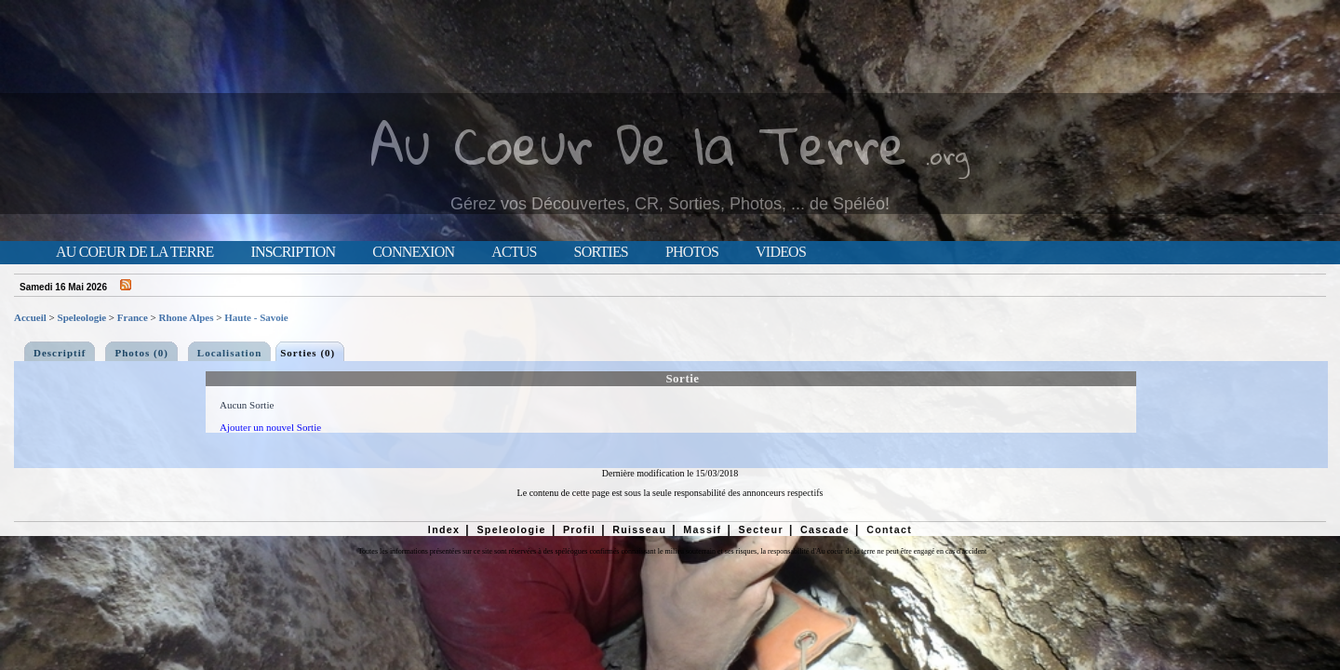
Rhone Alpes (186, 317)
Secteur (760, 529)
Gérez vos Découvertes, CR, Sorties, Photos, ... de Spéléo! (670, 203)
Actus (513, 252)
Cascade (825, 529)
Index (444, 529)
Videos (781, 252)
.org (947, 155)
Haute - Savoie (256, 317)
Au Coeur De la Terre (638, 143)
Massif (702, 529)
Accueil (30, 317)
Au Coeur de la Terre (134, 252)
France (132, 317)
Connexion (413, 252)
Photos (691, 252)
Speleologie (82, 317)
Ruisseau (639, 529)
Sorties (601, 252)
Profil (579, 529)
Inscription (292, 252)
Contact (889, 529)
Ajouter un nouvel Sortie (270, 427)
